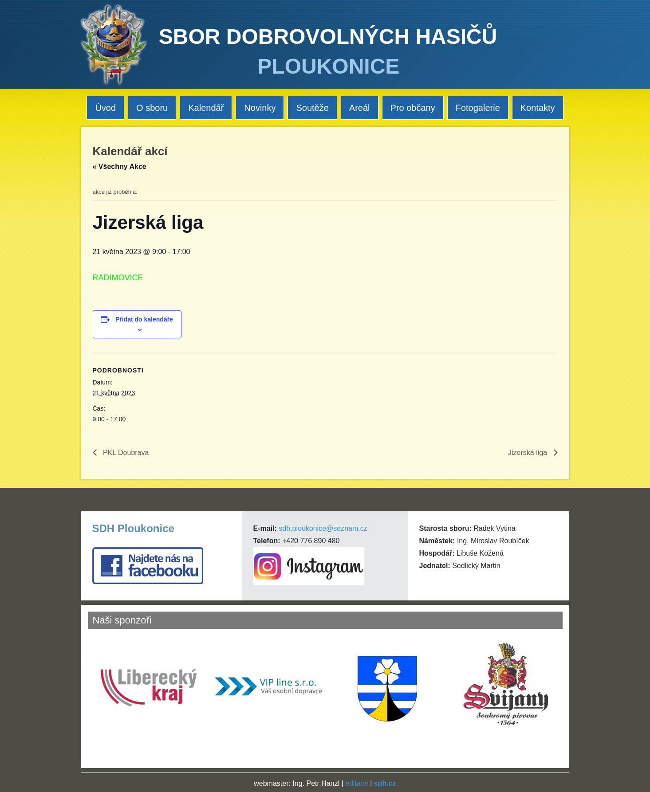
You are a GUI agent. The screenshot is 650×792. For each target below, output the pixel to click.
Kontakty (537, 108)
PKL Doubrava (125, 452)
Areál (359, 108)
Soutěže (312, 108)
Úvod (105, 108)
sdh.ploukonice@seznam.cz (323, 528)
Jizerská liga (528, 452)
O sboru (152, 108)
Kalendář (206, 108)
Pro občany (412, 108)
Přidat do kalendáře (144, 319)
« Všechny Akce (119, 166)
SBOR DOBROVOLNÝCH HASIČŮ (328, 36)
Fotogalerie (478, 108)
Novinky (260, 108)
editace (356, 783)
